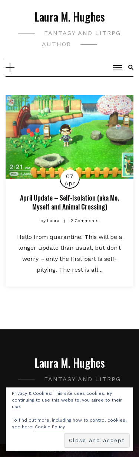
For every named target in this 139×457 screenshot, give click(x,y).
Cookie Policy (50, 426)
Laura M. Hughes (69, 16)
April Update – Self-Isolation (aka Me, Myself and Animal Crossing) (69, 202)
